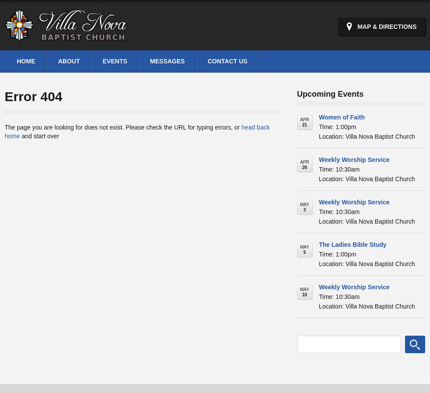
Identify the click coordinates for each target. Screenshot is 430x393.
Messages (167, 61)
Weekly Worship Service (354, 159)
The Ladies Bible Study (353, 244)
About (69, 61)
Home (26, 61)
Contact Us (228, 61)
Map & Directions (386, 26)
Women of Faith (342, 117)
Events (115, 61)
